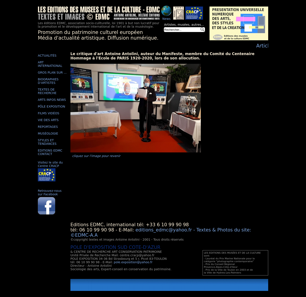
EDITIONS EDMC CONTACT (50, 152)
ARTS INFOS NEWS (52, 99)
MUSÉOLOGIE (48, 133)
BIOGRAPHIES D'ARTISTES (48, 81)
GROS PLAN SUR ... (52, 72)
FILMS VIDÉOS (48, 113)
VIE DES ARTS (48, 120)
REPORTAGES (48, 126)
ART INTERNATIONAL (50, 64)
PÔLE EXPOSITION (51, 106)
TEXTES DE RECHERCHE (47, 91)
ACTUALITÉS (47, 55)
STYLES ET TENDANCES (47, 141)
